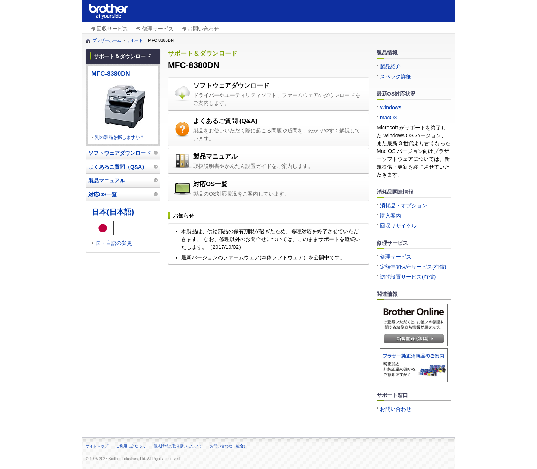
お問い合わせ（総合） (228, 446)
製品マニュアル (215, 156)
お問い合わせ (203, 29)
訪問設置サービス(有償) (408, 277)
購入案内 (390, 216)
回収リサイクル (398, 226)
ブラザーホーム (106, 40)
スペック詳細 (395, 76)
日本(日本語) (113, 212)
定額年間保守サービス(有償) (413, 267)
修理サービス (157, 29)
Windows (390, 107)
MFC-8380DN (110, 73)
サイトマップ (97, 446)
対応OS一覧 (210, 184)
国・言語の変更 (113, 243)
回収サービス (112, 29)
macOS (389, 118)
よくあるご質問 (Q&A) (225, 121)
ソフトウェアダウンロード (231, 85)
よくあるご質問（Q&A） (117, 167)
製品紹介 (390, 66)
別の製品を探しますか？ (119, 137)
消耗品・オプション (403, 206)
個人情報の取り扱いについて (178, 446)
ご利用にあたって (131, 446)
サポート (134, 40)
